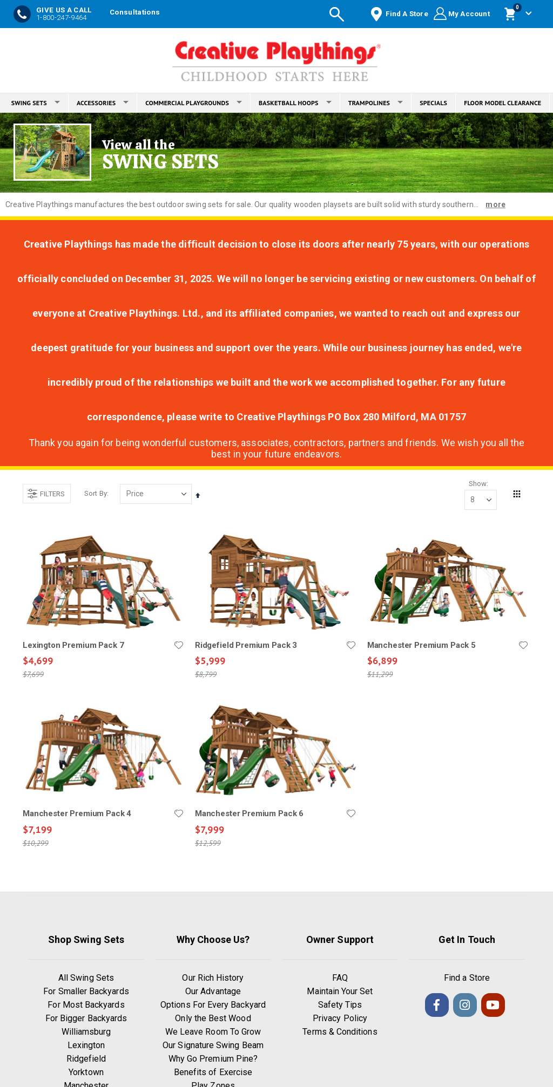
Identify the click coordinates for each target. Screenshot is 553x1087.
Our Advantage (213, 992)
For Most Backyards (86, 1006)
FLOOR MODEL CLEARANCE (502, 103)
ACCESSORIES (103, 103)
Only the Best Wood (213, 1019)
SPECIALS (433, 103)
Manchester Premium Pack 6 (248, 814)
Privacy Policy (340, 1019)
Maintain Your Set (340, 992)
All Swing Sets (86, 979)
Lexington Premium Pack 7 (73, 646)
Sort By (95, 494)
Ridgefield (86, 1060)
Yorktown (86, 1073)
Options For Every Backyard (213, 1006)
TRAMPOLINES (375, 103)
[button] (178, 645)
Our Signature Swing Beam (213, 1046)
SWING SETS (35, 103)
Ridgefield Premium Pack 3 (245, 646)
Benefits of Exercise (213, 1073)
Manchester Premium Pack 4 (77, 814)
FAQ (340, 979)
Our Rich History (213, 979)
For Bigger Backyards (86, 1019)
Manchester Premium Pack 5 (421, 646)
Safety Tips (340, 1006)
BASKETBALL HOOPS (295, 103)
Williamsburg (86, 1033)
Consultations (135, 12)
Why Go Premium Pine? (213, 1060)
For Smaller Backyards (86, 992)
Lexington (86, 1046)
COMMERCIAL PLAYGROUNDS (193, 103)
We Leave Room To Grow (213, 1033)
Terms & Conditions (339, 1033)
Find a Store (467, 979)
